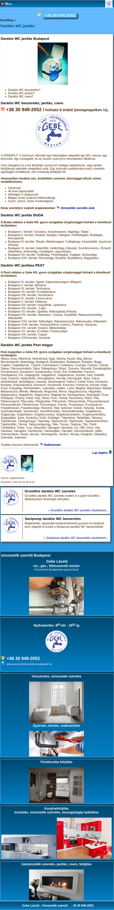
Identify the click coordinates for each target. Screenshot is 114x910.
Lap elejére (100, 452)
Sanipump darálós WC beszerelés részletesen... (77, 537)
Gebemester (52, 444)
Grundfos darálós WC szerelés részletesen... (80, 510)
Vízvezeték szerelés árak (77, 208)
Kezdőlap (6, 20)
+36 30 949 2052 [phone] (60, 15)
